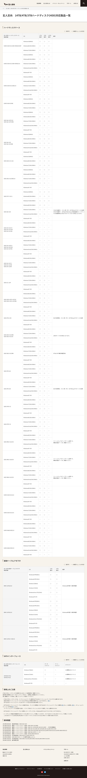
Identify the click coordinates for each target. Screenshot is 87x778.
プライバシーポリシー (31, 768)
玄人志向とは (47, 3)
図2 (63, 705)
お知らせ (76, 3)
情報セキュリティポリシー (20, 768)
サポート (69, 3)
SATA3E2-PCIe (7, 676)
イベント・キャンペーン (58, 3)
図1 (49, 701)
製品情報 (39, 3)
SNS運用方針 (39, 768)
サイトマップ (57, 768)
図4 (12, 707)
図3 (73, 705)
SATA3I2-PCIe (7, 677)
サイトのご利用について (48, 768)
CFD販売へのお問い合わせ (67, 768)
